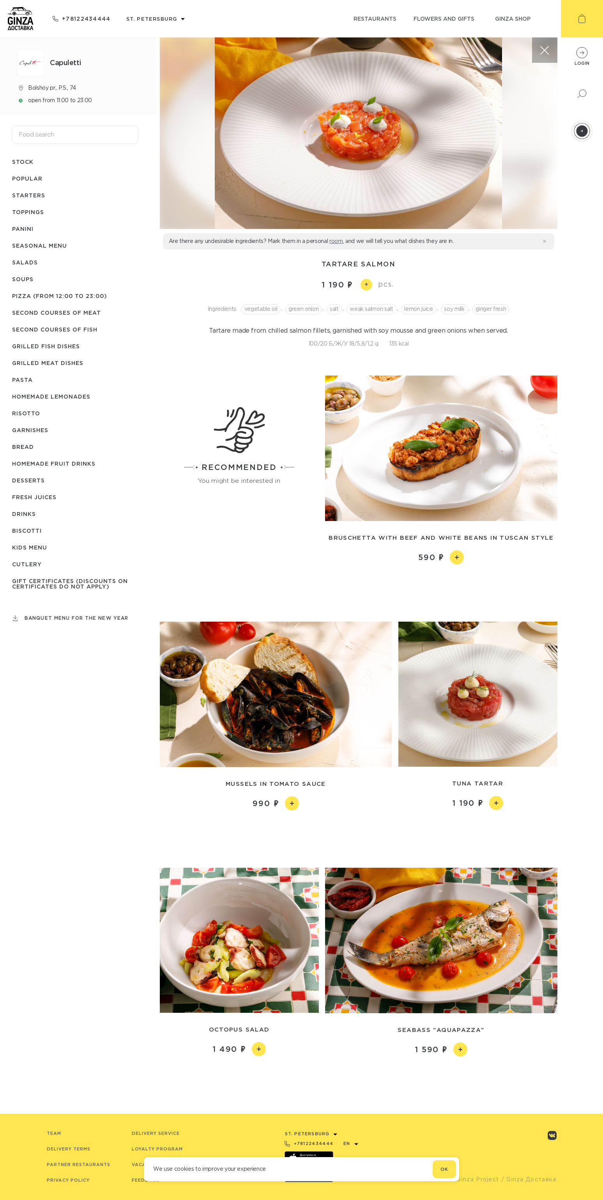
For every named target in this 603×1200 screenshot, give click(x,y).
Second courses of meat (56, 313)
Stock (23, 162)
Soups (23, 279)
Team (54, 1133)
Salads (25, 262)
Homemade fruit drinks (53, 463)
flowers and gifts (444, 18)
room (336, 241)
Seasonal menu (39, 245)
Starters (28, 195)
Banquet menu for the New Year (76, 617)
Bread (23, 447)
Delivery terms (68, 1149)
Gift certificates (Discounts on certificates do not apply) (70, 583)
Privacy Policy (68, 1180)
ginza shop (512, 18)
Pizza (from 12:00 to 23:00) (59, 296)
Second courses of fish (54, 329)
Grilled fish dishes (46, 346)
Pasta (22, 380)
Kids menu (29, 547)
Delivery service (156, 1133)
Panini (23, 229)
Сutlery (27, 564)
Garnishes (30, 430)
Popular (27, 178)
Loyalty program (157, 1149)
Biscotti (27, 531)
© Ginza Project (474, 1179)
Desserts (28, 480)
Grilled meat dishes (47, 363)
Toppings (28, 212)
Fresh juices (34, 497)
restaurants (375, 18)
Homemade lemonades (51, 396)
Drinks (24, 514)
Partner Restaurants (78, 1164)
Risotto (26, 413)
